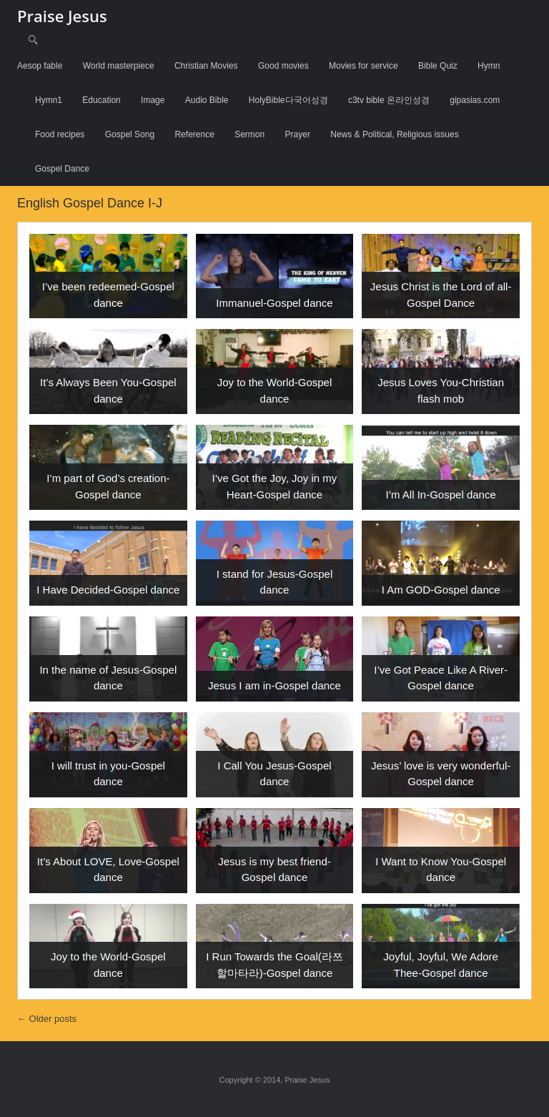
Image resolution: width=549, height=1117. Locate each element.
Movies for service (363, 66)
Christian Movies (206, 66)
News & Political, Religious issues (394, 134)
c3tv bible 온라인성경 (389, 100)
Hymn (489, 66)
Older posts (46, 1018)
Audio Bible (207, 100)
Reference (194, 134)
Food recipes (59, 134)
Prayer (297, 134)
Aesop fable (39, 66)
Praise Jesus (62, 15)
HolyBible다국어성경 (288, 100)
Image (152, 100)
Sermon (249, 134)
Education (101, 100)
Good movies (283, 66)
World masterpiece (118, 66)
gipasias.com (475, 100)
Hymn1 (48, 100)
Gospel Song (129, 134)
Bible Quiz (438, 66)
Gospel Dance (62, 169)
